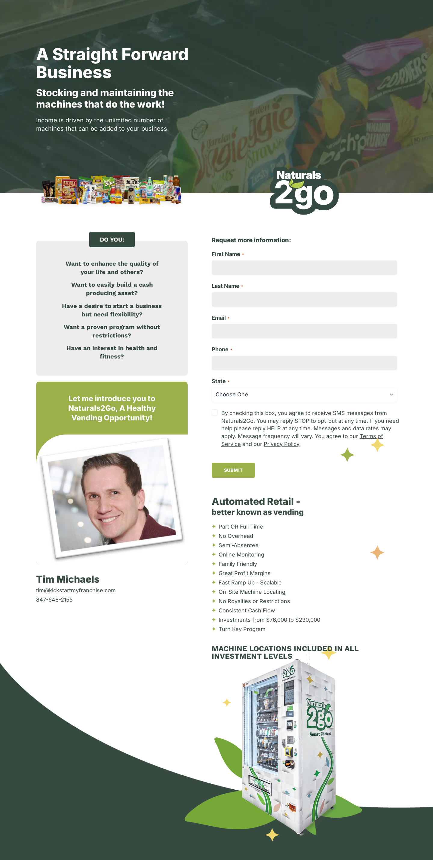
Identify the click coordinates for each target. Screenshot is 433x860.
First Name (228, 254)
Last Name (227, 286)
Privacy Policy (281, 444)
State (220, 381)
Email (220, 318)
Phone (222, 349)
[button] (112, 239)
